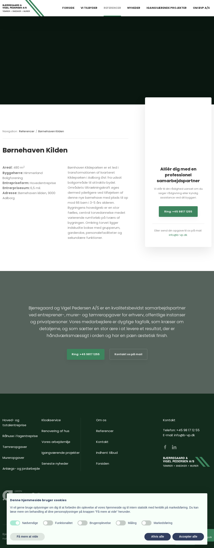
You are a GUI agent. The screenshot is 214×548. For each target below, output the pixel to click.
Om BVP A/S (201, 8)
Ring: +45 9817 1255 (178, 212)
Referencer (112, 8)
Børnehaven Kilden (51, 131)
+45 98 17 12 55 (188, 430)
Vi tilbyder (89, 8)
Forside (68, 8)
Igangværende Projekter (166, 8)
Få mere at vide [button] (27, 536)
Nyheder (133, 8)
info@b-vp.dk (178, 235)
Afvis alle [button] (157, 536)
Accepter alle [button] (188, 536)
